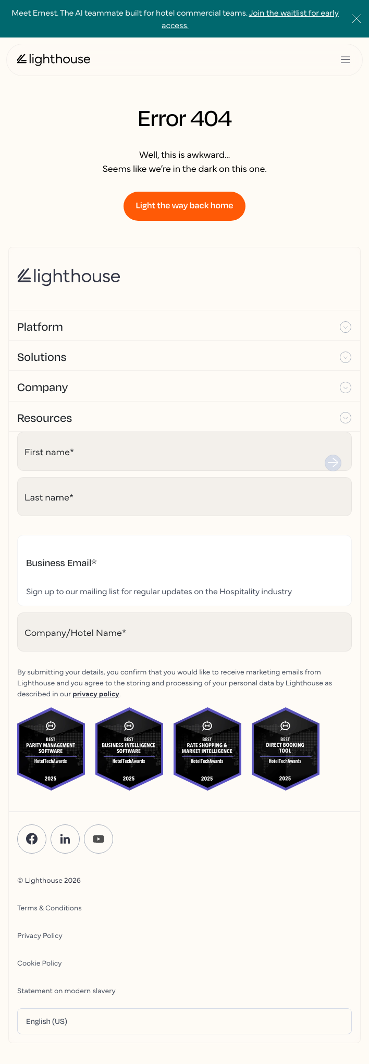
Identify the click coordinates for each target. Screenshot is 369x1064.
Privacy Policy (40, 935)
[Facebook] (31, 839)
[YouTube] (98, 839)
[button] (184, 325)
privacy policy (95, 693)
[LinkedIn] (65, 839)
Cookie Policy (39, 962)
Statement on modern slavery (66, 990)
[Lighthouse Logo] (53, 60)
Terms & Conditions (49, 907)
